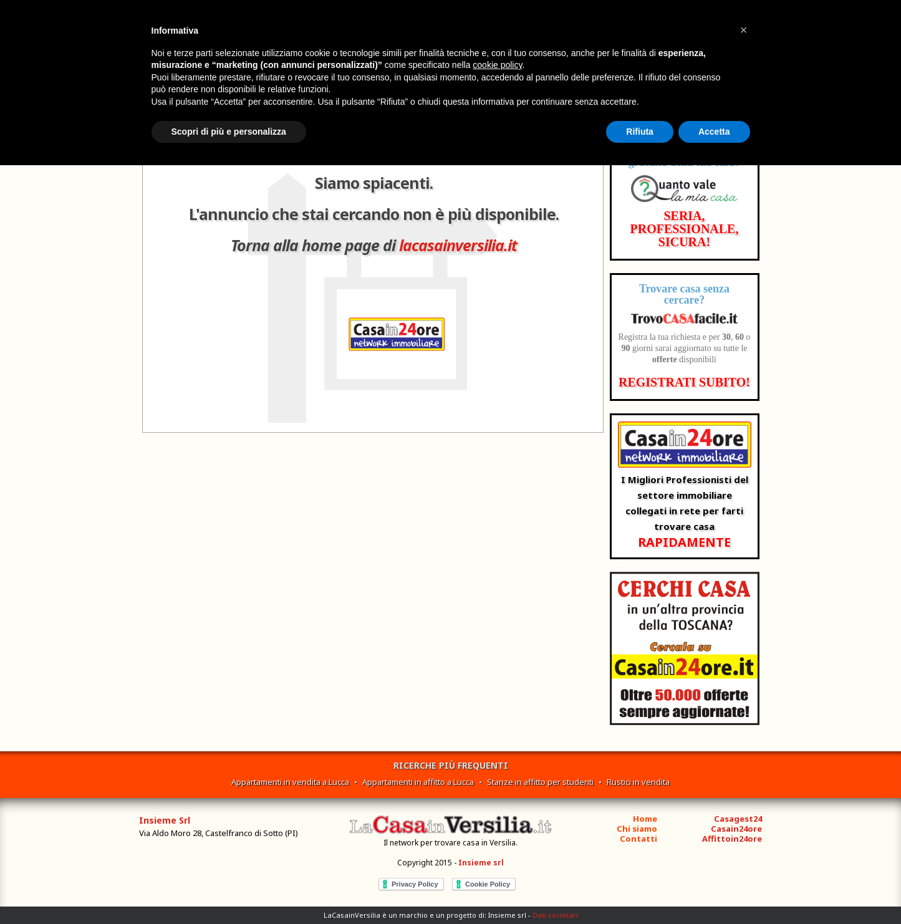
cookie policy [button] (497, 65)
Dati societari (555, 915)
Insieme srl (481, 862)
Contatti (638, 838)
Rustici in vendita (638, 782)
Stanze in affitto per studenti (540, 782)
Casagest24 (738, 818)
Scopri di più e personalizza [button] (228, 132)
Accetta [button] (714, 132)
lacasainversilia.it (458, 245)
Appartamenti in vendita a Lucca (290, 782)
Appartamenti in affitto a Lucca (418, 782)
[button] (744, 30)
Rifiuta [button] (639, 132)
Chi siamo (637, 828)
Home (645, 818)
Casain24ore (736, 828)
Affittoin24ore (732, 838)
